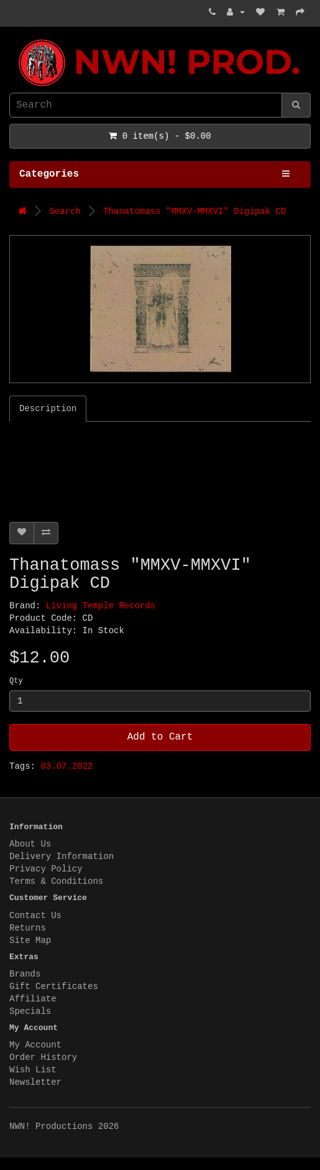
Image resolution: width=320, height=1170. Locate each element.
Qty (16, 681)
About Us (30, 844)
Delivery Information (61, 856)
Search (64, 211)
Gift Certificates (53, 986)
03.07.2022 (66, 766)
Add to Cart (160, 737)
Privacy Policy (46, 869)
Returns (27, 928)
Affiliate (33, 999)
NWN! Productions (12, 39)
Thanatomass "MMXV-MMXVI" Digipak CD (194, 211)
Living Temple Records (100, 606)
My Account (35, 1045)
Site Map (30, 940)
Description (47, 409)
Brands (24, 974)
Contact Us (35, 916)
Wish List (33, 1070)
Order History (43, 1057)
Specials (30, 1011)
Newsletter (35, 1082)
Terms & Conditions (56, 881)
